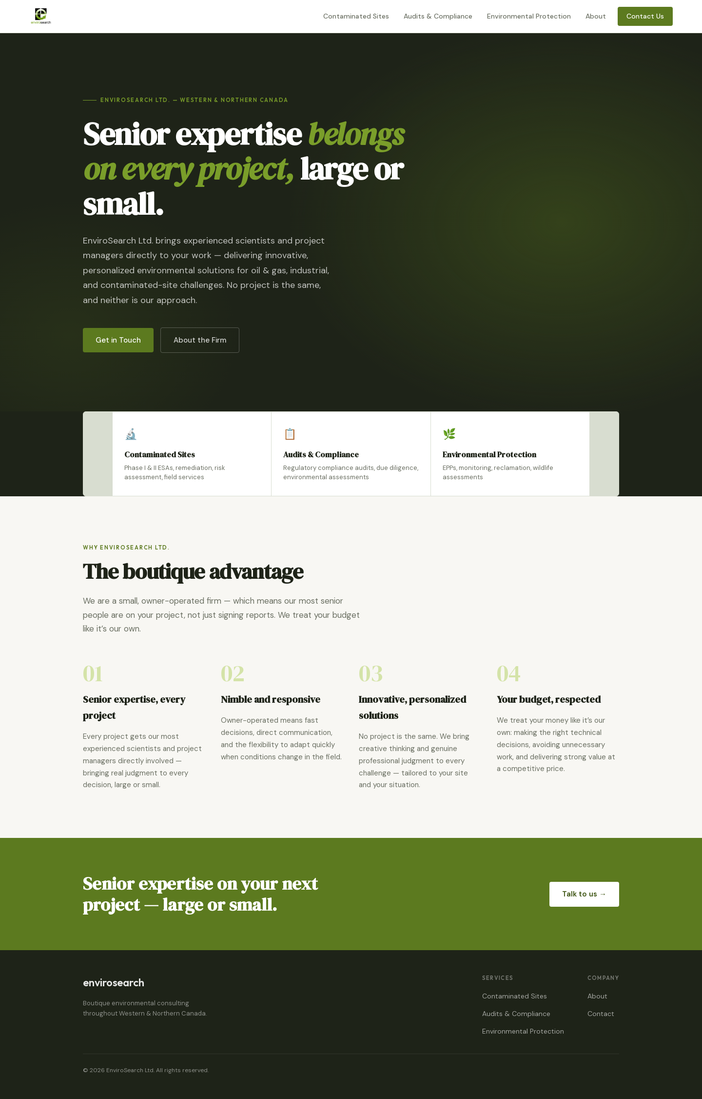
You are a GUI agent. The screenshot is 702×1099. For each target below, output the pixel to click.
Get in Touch (118, 340)
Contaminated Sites (356, 16)
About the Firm (200, 340)
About (595, 16)
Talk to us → (584, 894)
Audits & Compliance (438, 16)
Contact (600, 1013)
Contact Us (645, 16)
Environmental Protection (529, 16)
